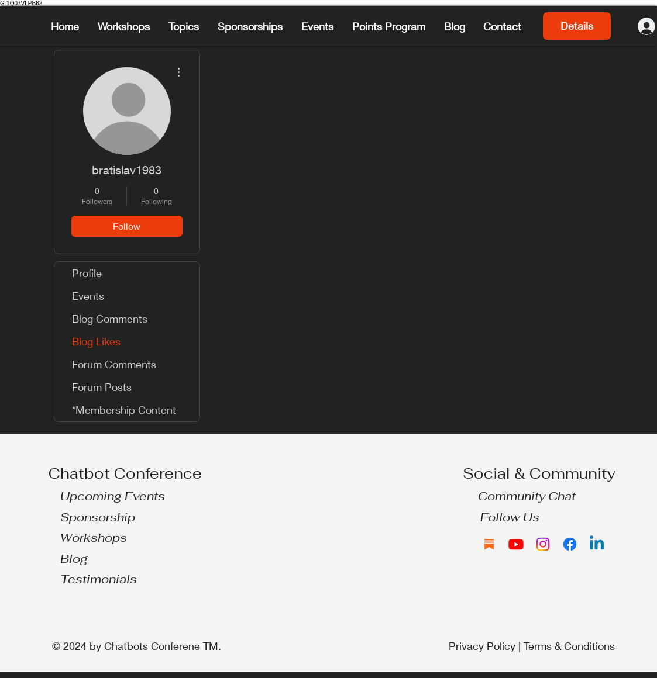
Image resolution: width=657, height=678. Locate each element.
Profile (87, 273)
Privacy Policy (482, 645)
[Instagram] (543, 544)
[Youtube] (516, 544)
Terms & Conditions (569, 645)
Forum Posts (102, 386)
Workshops (93, 537)
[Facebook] (570, 544)
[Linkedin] (597, 544)
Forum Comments (114, 364)
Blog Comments (109, 318)
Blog (74, 558)
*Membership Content (124, 409)
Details (576, 25)
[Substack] (489, 544)
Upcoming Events (112, 496)
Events (88, 295)
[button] (184, 26)
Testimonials (98, 579)
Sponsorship (97, 517)
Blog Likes (96, 341)
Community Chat (527, 496)
